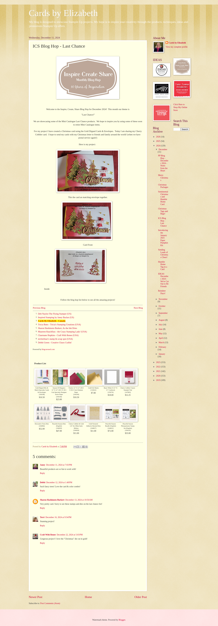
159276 (110, 392)
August (162, 320)
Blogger (122, 620)
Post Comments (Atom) (50, 603)
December (163, 149)
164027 (93, 428)
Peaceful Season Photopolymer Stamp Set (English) (127, 426)
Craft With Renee (48, 535)
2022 (158, 367)
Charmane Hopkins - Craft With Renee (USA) (58, 335)
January (162, 354)
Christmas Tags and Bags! (163, 211)
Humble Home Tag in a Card (162, 266)
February (162, 347)
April (161, 338)
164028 (76, 430)
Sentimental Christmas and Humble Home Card (163, 198)
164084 (41, 426)
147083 (128, 392)
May (161, 333)
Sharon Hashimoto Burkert (52, 500)
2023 (158, 362)
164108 (41, 394)
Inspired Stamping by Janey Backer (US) (56, 317)
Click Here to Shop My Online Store (180, 107)
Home (88, 597)
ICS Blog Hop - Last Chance (162, 222)
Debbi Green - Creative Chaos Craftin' (55, 342)
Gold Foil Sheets (93, 388)
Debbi (42, 482)
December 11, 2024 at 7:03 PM (59, 465)
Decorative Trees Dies (42, 424)
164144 (59, 397)
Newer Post (35, 597)
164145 (128, 430)
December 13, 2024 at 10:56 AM (79, 500)
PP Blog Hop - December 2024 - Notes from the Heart (163, 163)
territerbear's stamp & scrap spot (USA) (55, 339)
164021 (110, 428)
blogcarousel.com (48, 349)
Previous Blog (39, 308)
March (162, 342)
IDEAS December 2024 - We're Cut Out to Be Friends (163, 280)
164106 (76, 394)
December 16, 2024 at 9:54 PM (58, 517)
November (163, 299)
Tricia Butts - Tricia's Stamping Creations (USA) (59, 324)
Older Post (140, 597)
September (163, 313)
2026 (158, 137)
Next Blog (138, 308)
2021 (158, 371)
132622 (93, 390)
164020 (59, 428)
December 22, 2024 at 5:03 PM (70, 535)
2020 (158, 376)
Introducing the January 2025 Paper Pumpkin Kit (163, 237)
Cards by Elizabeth (63, 13)
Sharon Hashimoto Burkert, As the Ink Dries (57, 328)
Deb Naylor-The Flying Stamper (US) (54, 314)
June (161, 329)
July (161, 324)
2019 (158, 380)
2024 (158, 146)
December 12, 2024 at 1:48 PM (59, 482)
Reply (42, 473)
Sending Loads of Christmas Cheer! (163, 253)
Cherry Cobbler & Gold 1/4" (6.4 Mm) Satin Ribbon (76, 426)
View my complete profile (176, 47)
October (162, 306)
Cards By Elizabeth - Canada (51, 321)
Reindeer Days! (162, 292)
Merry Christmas (163, 177)
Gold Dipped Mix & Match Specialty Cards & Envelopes (42, 390)
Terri (42, 517)
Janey (42, 465)
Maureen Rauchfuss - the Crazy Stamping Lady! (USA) (62, 331)
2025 (158, 141)
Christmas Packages (163, 186)
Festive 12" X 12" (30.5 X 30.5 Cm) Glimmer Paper (76, 390)
